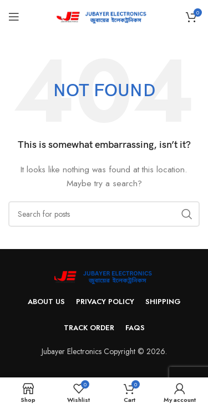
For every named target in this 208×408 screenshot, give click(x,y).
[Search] (104, 214)
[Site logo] (104, 15)
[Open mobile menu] (14, 17)
